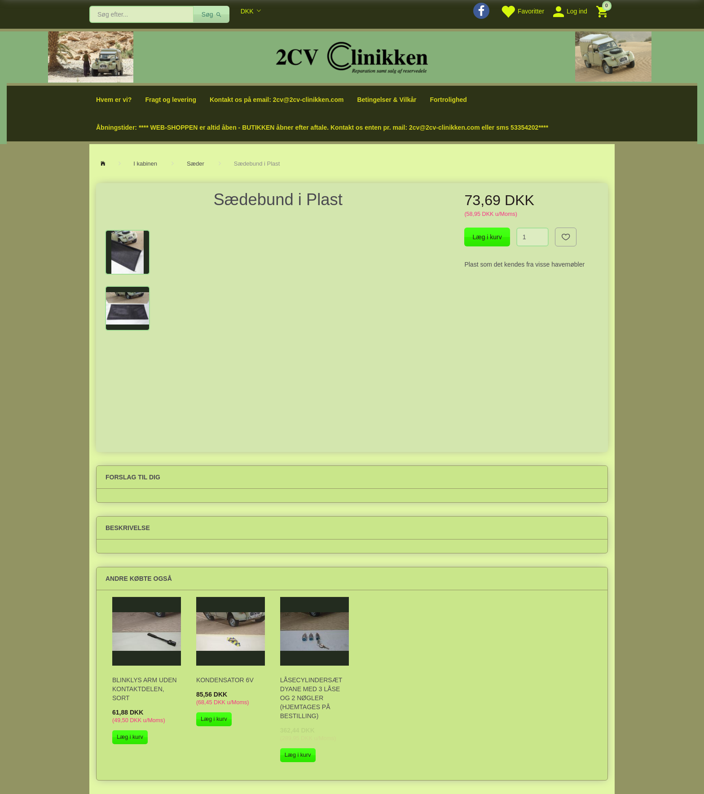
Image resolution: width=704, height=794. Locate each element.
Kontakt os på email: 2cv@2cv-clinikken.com (276, 99)
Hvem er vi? (114, 99)
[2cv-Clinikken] (352, 56)
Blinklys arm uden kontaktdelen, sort (144, 689)
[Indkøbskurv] (603, 11)
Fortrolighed (448, 99)
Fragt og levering (170, 99)
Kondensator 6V (225, 680)
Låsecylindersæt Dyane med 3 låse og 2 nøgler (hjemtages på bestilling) (311, 697)
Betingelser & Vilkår (386, 99)
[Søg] (212, 14)
